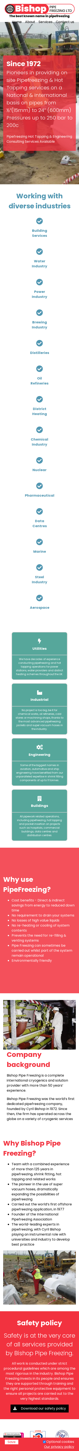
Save (12, 1442)
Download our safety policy (39, 1408)
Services (45, 21)
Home (17, 21)
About (30, 21)
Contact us (65, 21)
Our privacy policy (59, 1446)
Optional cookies (60, 1441)
